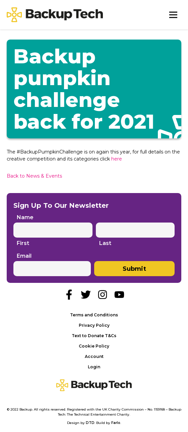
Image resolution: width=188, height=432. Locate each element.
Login (94, 366)
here (116, 159)
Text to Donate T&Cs (94, 335)
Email (24, 255)
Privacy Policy (94, 325)
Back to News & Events (34, 176)
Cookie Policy (94, 346)
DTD (90, 423)
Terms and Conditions (94, 314)
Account (94, 356)
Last (105, 243)
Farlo (115, 423)
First (23, 243)
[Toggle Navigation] (173, 15)
